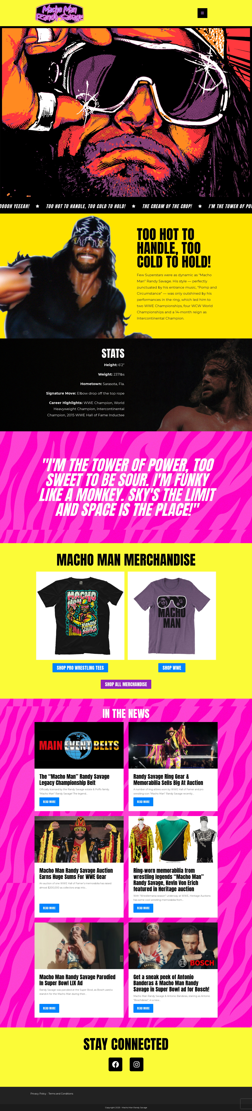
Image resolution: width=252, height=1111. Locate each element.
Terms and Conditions (60, 1093)
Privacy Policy (38, 1093)
